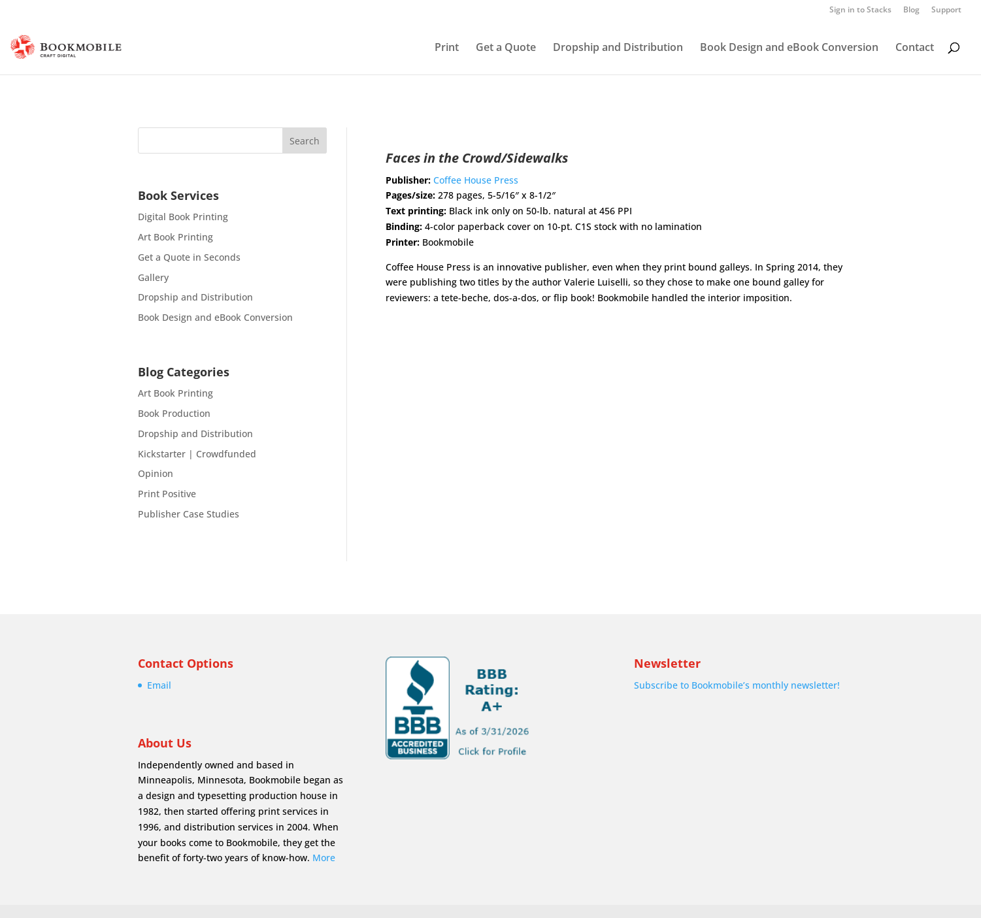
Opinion (155, 473)
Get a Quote (506, 48)
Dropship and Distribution (618, 48)
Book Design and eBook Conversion (789, 48)
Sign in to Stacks (860, 10)
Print (447, 48)
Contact (914, 48)
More (323, 857)
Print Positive (167, 493)
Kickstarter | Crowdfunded (197, 454)
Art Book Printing (175, 237)
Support (946, 10)
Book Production (174, 413)
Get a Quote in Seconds (189, 257)
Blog (911, 10)
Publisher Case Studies (188, 514)
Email (159, 685)
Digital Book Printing (183, 216)
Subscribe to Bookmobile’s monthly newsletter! (737, 685)
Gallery (153, 277)
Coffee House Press (475, 180)
